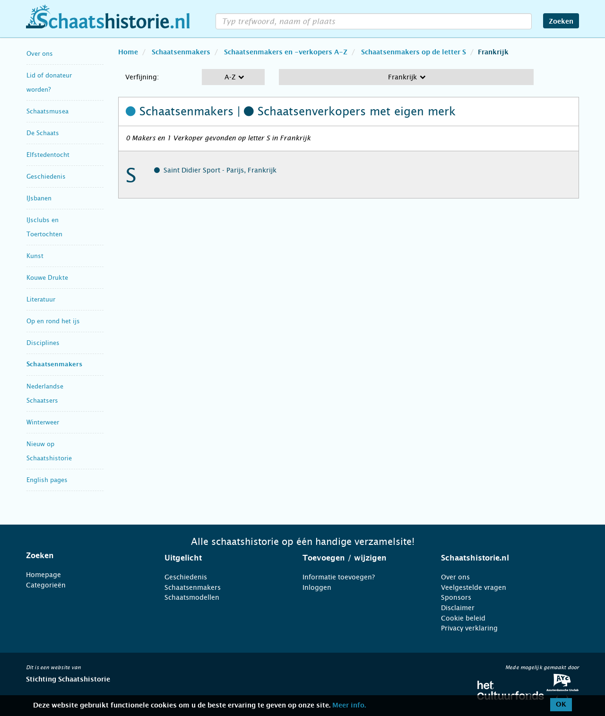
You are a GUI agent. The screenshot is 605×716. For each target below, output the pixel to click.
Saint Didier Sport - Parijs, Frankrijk (220, 170)
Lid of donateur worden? (49, 82)
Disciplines (43, 342)
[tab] (83, 556)
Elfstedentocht (47, 154)
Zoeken (561, 21)
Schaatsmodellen (191, 597)
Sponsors (456, 597)
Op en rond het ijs (53, 321)
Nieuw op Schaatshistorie (49, 451)
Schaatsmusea (47, 111)
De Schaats (42, 133)
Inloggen (316, 587)
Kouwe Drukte (47, 277)
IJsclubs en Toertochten (44, 227)
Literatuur (40, 299)
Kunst (34, 255)
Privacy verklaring (469, 628)
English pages (47, 479)
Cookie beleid (463, 618)
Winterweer (42, 422)
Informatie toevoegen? (338, 577)
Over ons (39, 53)
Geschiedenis (46, 176)
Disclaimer (458, 608)
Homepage (43, 574)
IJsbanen (39, 198)
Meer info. (349, 705)
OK (561, 704)
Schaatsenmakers (54, 365)
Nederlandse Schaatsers (44, 393)
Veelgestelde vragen (473, 587)
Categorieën (46, 585)
